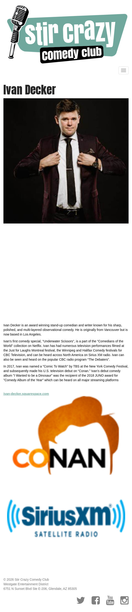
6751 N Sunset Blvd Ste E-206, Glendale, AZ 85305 (40, 589)
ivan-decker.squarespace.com (26, 394)
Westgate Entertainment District (25, 584)
